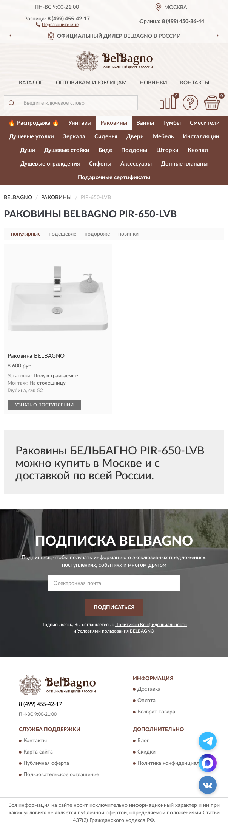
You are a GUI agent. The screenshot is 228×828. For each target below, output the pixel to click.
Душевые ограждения (50, 164)
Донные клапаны (184, 164)
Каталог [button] (31, 82)
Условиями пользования (103, 631)
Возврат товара (156, 712)
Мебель (163, 137)
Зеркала (74, 137)
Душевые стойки (66, 150)
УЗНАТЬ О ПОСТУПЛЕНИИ (44, 405)
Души (27, 150)
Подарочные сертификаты (114, 177)
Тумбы (172, 123)
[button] (57, 24)
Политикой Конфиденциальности (151, 624)
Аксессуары (136, 164)
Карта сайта (38, 752)
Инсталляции (201, 137)
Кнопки (198, 150)
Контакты (195, 82)
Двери (135, 137)
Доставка (148, 689)
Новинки (153, 82)
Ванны (145, 123)
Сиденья (105, 137)
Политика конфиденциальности (176, 763)
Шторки (167, 150)
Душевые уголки (31, 137)
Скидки (146, 752)
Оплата (146, 701)
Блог (143, 740)
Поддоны (134, 150)
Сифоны (100, 164)
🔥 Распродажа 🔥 (33, 123)
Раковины (113, 123)
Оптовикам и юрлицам (91, 82)
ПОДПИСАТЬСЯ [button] (114, 607)
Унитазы (79, 123)
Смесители (205, 123)
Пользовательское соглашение (61, 774)
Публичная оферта (46, 763)
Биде (105, 150)
